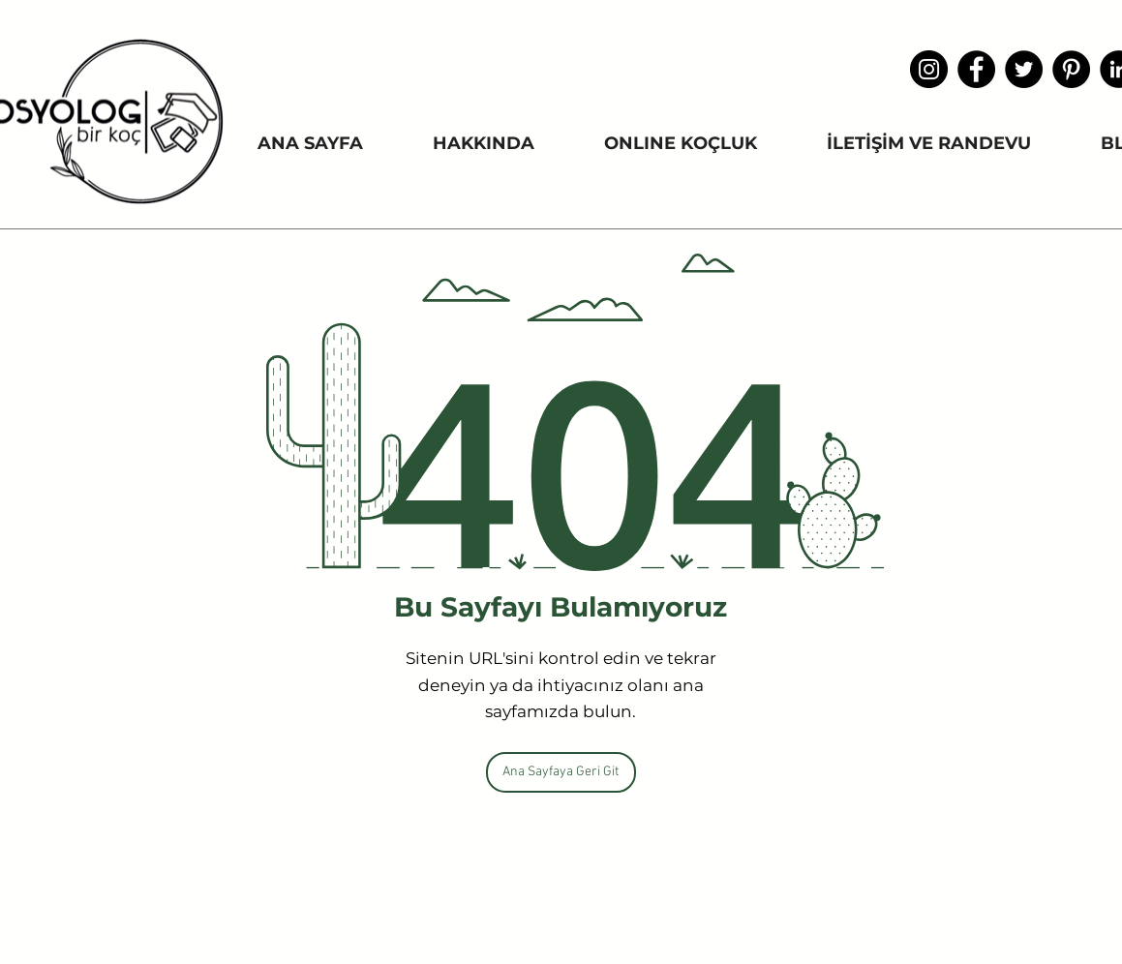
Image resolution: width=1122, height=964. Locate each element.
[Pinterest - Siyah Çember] (1071, 69)
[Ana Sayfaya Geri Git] (561, 772)
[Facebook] (976, 69)
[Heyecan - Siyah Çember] (1024, 69)
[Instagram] (929, 69)
